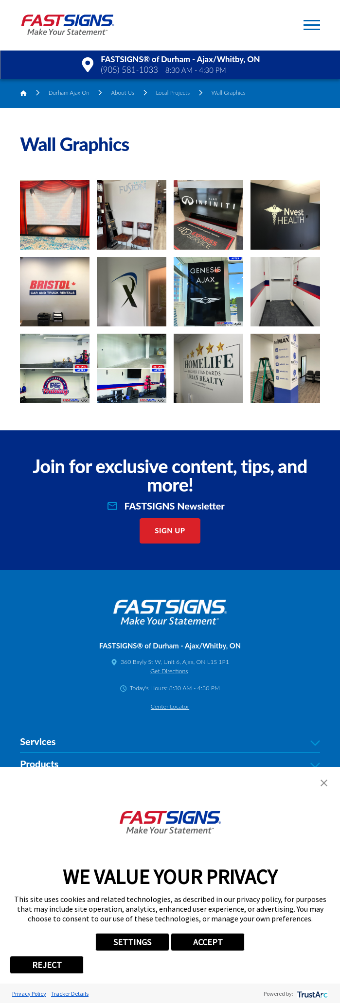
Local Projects (173, 92)
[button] (312, 25)
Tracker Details (70, 993)
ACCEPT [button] (208, 942)
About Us (122, 92)
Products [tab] (170, 764)
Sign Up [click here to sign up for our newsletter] (170, 530)
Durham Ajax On (69, 92)
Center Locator (170, 706)
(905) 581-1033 (129, 70)
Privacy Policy (29, 993)
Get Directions (169, 671)
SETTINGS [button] (132, 942)
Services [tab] (170, 741)
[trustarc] (311, 994)
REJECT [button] (47, 964)
